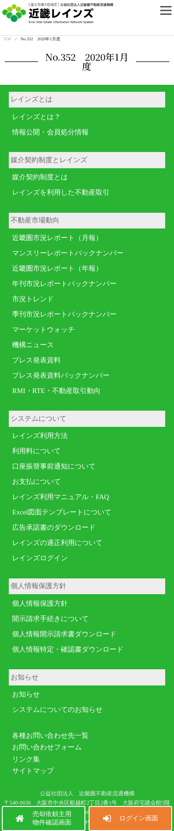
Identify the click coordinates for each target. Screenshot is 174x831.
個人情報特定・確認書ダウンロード (67, 649)
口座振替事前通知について (54, 466)
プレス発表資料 (36, 360)
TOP (8, 39)
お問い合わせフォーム (47, 747)
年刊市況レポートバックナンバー (64, 283)
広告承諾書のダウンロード (54, 527)
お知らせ (26, 694)
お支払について (36, 481)
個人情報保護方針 (40, 603)
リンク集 (26, 759)
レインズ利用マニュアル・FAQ (60, 497)
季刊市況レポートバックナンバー (64, 314)
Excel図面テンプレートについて (61, 512)
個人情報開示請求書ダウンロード (64, 634)
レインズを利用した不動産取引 (61, 192)
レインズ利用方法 (40, 435)
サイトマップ (33, 770)
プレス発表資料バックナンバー (61, 375)
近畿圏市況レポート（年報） (57, 268)
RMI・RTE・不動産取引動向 (56, 390)
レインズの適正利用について (57, 542)
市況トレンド (33, 299)
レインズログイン (40, 558)
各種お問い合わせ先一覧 (50, 735)
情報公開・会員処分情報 (50, 132)
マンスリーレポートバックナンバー (67, 253)
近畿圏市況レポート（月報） (57, 237)
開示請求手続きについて (50, 618)
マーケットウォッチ (43, 329)
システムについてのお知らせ (57, 709)
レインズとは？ (36, 117)
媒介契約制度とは (40, 177)
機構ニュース (33, 345)
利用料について (36, 451)
